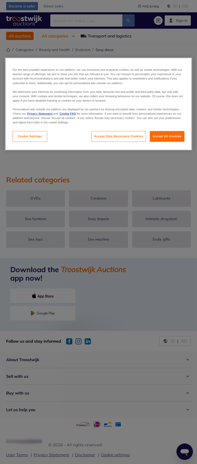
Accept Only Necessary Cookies (118, 136)
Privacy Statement (40, 113)
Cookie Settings (30, 136)
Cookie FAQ (68, 113)
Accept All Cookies (167, 136)
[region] (98, 104)
